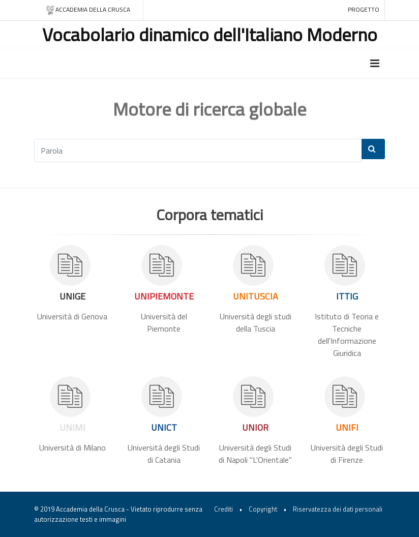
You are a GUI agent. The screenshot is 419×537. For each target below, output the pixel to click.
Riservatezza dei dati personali (337, 509)
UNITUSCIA (255, 296)
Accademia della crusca (87, 10)
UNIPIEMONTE (164, 296)
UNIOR (255, 427)
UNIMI (72, 427)
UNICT (164, 427)
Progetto (363, 9)
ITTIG (347, 296)
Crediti (223, 509)
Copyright (263, 509)
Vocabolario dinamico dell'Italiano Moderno (209, 34)
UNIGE (72, 296)
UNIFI (347, 427)
